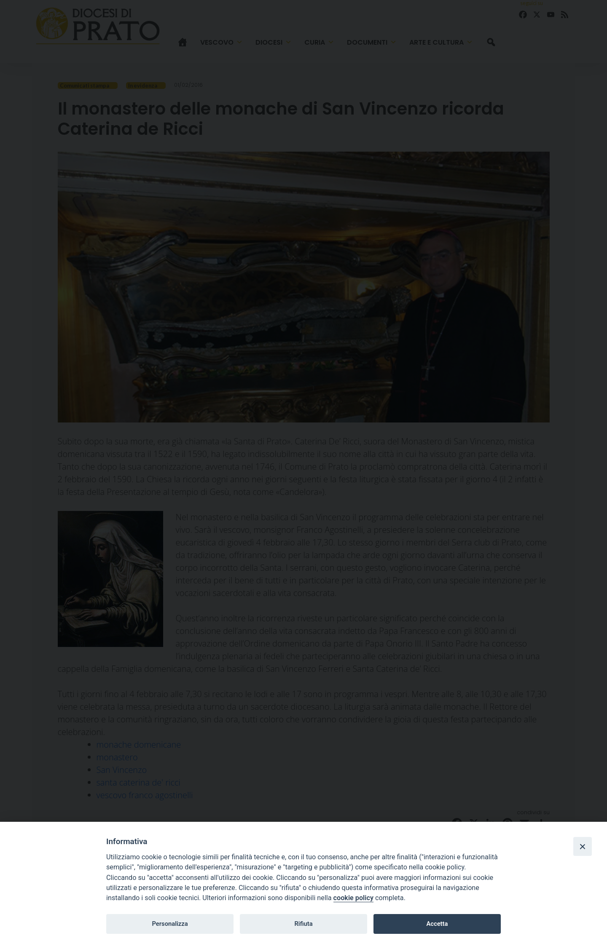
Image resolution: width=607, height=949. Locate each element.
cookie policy (353, 898)
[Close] (582, 846)
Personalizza (170, 924)
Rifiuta (303, 924)
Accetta (437, 924)
